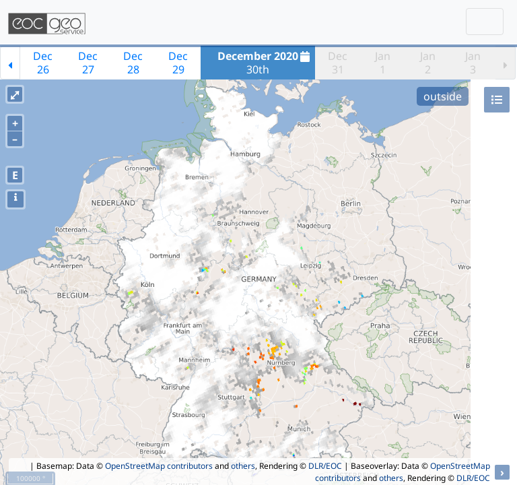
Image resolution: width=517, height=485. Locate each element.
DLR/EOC (325, 466)
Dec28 (133, 62)
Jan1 (382, 62)
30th (265, 62)
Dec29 (178, 62)
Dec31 (337, 62)
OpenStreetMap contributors (159, 466)
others (243, 466)
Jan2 (428, 62)
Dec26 (43, 62)
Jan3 (473, 62)
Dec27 (88, 62)
